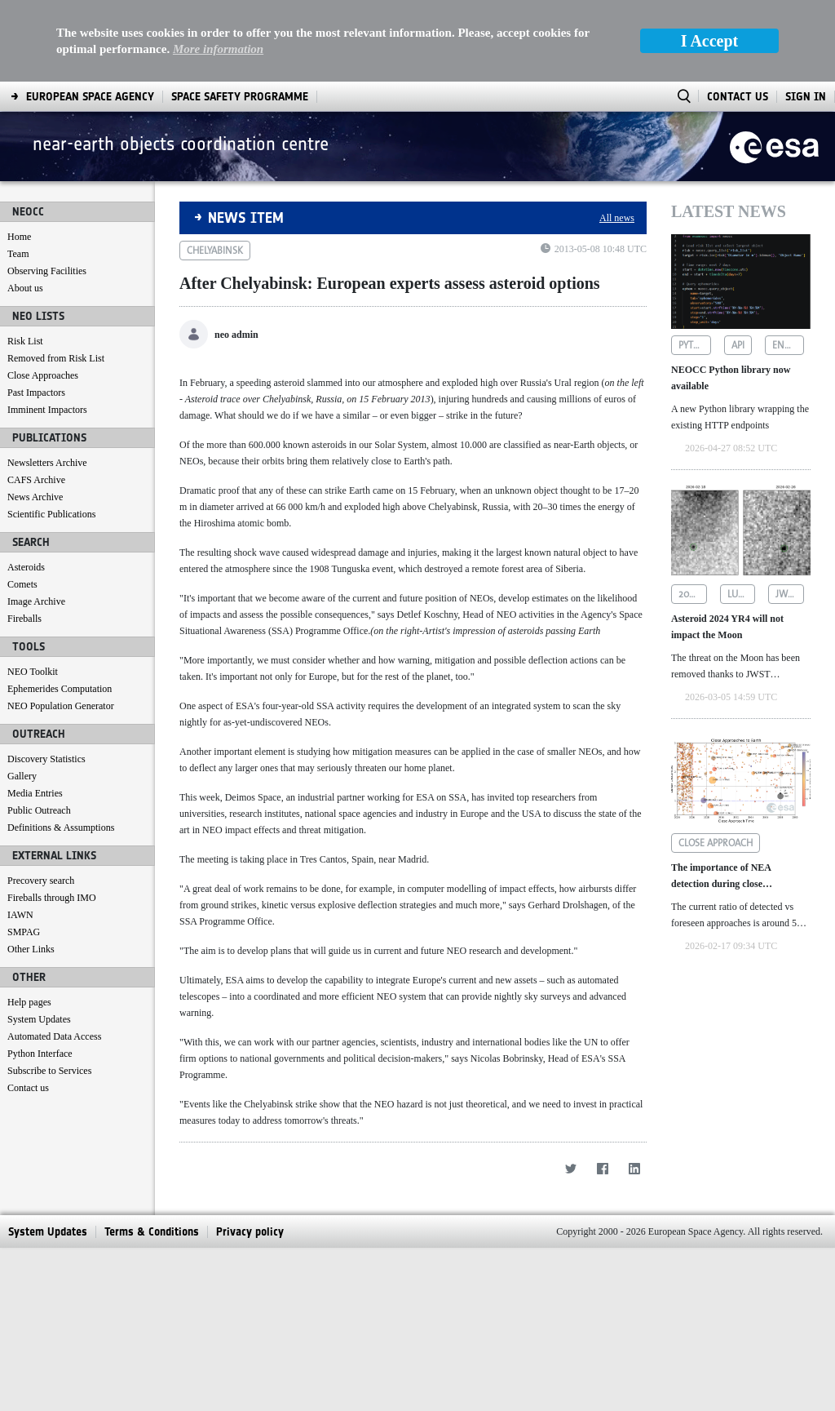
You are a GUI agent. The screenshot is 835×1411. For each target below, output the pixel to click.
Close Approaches (42, 375)
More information (218, 48)
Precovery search (40, 880)
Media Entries (35, 793)
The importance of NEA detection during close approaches (721, 877)
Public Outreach (39, 810)
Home (19, 236)
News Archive (35, 497)
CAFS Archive (36, 480)
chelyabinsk (215, 250)
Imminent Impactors (47, 409)
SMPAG (23, 932)
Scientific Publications (51, 514)
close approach (715, 843)
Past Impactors (36, 392)
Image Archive (36, 601)
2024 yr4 (692, 594)
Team (18, 254)
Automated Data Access (54, 1036)
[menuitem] (90, 97)
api (737, 345)
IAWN (20, 915)
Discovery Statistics (46, 759)
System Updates (39, 1019)
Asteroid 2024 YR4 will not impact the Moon (727, 627)
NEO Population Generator (60, 706)
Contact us (28, 1088)
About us (25, 288)
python (694, 345)
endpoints (788, 345)
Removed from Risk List (55, 358)
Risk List (25, 341)
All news (616, 218)
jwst (786, 594)
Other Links (31, 949)
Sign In (805, 97)
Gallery (22, 776)
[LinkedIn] (634, 1331)
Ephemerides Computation (59, 688)
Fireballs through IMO (51, 897)
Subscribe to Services (49, 1070)
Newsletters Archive (47, 462)
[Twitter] (570, 1331)
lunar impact (741, 594)
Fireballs (24, 618)
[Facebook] (602, 1331)
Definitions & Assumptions (60, 827)
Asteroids (26, 567)
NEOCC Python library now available (730, 378)
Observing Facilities (46, 271)
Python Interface (40, 1053)
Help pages (29, 1002)
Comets (22, 584)
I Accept (710, 41)
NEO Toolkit (32, 671)
